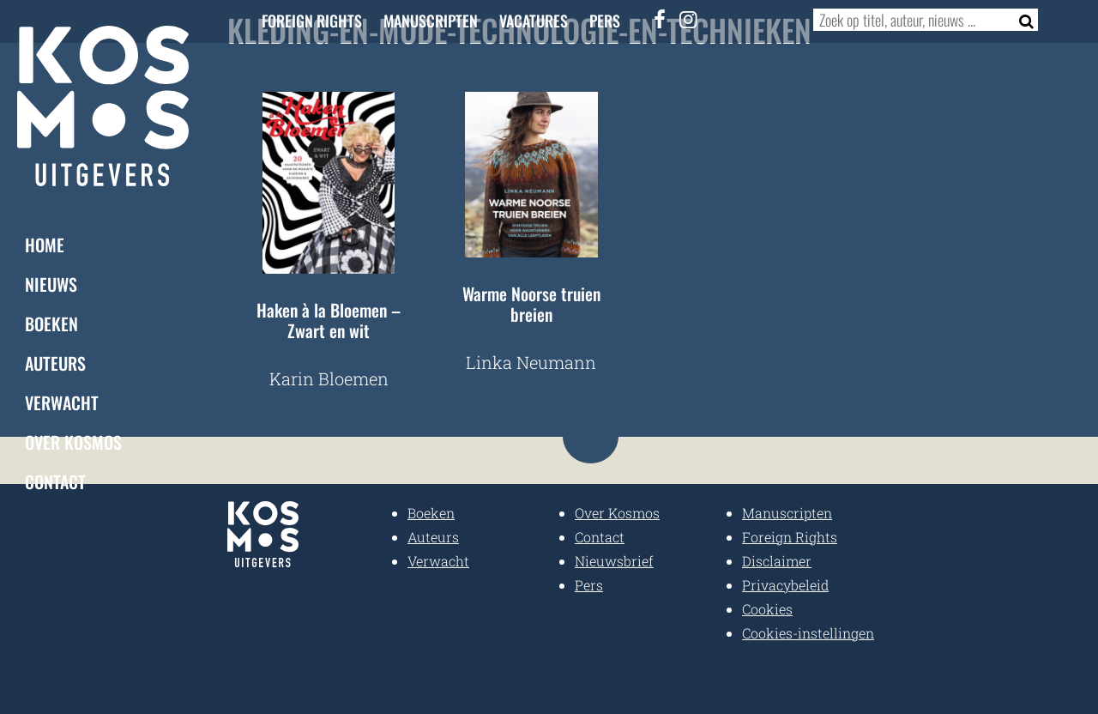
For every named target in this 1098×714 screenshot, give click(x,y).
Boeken (51, 323)
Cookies (767, 609)
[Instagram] (688, 19)
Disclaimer (776, 561)
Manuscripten (430, 20)
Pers (604, 20)
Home (44, 244)
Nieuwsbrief (614, 561)
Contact (55, 480)
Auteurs (55, 362)
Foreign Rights (312, 20)
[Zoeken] (1021, 20)
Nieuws (51, 283)
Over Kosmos (73, 441)
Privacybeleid (785, 585)
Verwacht (62, 401)
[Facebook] (660, 19)
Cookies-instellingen (808, 633)
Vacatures (533, 20)
